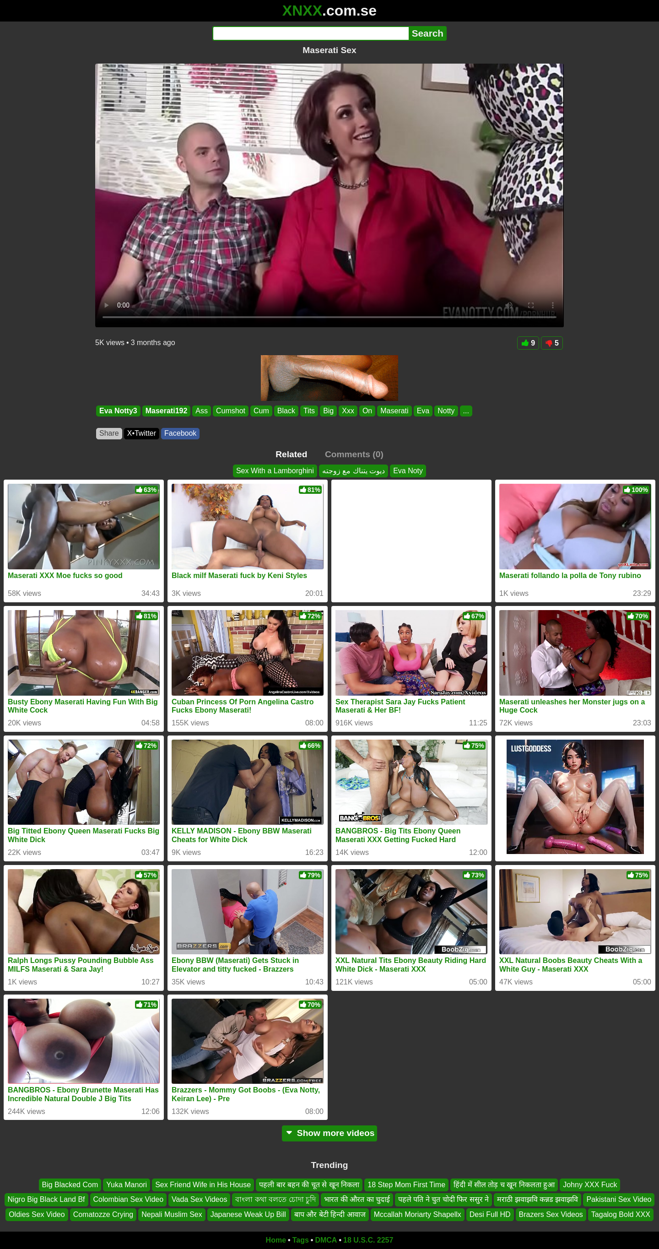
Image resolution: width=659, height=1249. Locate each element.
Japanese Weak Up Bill (248, 1214)
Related (291, 454)
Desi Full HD (490, 1214)
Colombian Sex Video (128, 1200)
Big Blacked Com (70, 1185)
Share (109, 433)
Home (276, 1240)
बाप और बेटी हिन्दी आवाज (330, 1214)
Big (328, 411)
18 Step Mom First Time (406, 1185)
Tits (309, 411)
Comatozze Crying (103, 1214)
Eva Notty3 (118, 411)
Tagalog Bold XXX (620, 1214)
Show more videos (330, 1133)
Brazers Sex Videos (551, 1214)
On (367, 411)
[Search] (310, 33)
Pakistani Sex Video (618, 1200)
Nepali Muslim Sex (171, 1214)
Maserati (394, 411)
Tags (300, 1240)
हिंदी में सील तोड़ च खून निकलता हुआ (504, 1185)
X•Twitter (141, 433)
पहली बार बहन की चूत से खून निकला (309, 1185)
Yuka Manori (126, 1185)
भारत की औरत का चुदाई (357, 1200)
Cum (261, 411)
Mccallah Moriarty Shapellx (417, 1214)
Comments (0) (354, 454)
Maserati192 (167, 411)
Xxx (348, 411)
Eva (423, 411)
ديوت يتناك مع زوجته (353, 471)
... (466, 411)
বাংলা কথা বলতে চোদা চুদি (275, 1200)
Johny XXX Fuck (590, 1185)
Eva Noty (408, 471)
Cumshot (230, 411)
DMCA (326, 1240)
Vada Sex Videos (199, 1200)
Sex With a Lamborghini (275, 471)
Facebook (180, 433)
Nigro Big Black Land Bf (46, 1200)
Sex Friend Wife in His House (203, 1185)
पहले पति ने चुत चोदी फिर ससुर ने (443, 1200)
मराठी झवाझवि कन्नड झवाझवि (537, 1200)
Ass (201, 411)
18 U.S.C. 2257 (368, 1240)
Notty (446, 411)
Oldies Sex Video (37, 1214)
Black (286, 411)
